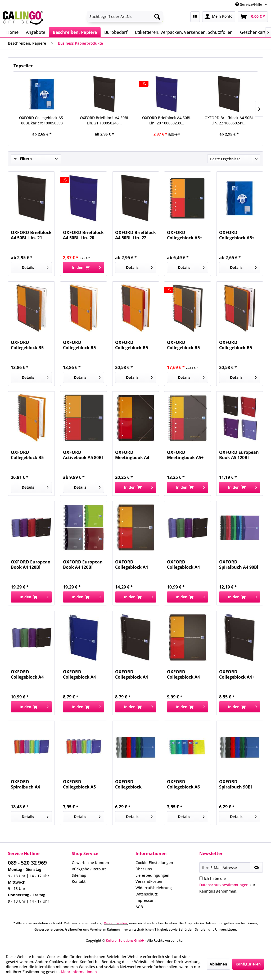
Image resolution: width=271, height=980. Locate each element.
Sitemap (79, 875)
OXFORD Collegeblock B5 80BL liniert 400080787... (131, 345)
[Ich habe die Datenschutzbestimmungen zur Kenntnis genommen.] (201, 878)
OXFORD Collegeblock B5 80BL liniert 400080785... (79, 345)
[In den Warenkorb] (83, 267)
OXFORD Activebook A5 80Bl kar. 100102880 (83, 455)
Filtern (23, 158)
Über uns (144, 868)
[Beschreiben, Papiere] (75, 32)
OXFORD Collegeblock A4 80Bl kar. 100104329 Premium (135, 564)
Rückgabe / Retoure (89, 868)
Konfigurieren (248, 964)
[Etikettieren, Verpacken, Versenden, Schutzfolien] (183, 32)
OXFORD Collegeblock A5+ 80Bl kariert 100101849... (184, 235)
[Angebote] (35, 32)
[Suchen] (157, 16)
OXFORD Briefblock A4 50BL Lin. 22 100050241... (229, 120)
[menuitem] (125, 16)
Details (35, 266)
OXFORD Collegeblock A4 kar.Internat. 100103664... (183, 674)
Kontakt (78, 881)
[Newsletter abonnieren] (256, 867)
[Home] (12, 32)
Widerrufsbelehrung (154, 887)
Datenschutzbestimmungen (224, 884)
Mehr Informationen (79, 971)
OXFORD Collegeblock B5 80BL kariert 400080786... (235, 345)
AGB (139, 906)
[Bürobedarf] (116, 32)
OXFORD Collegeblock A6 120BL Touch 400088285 (183, 784)
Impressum (146, 900)
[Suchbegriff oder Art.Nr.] (125, 16)
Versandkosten (149, 881)
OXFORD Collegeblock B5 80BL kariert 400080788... (183, 345)
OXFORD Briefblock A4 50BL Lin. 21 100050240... (104, 120)
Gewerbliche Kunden (90, 862)
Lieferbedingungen (152, 875)
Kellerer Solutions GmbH (125, 940)
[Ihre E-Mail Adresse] (224, 867)
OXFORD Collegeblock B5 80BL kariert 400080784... (27, 345)
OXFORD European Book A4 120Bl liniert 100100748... (31, 564)
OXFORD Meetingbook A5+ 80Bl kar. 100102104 (187, 455)
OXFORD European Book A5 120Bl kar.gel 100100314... (239, 455)
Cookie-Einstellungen (154, 862)
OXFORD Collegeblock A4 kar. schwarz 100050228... (131, 674)
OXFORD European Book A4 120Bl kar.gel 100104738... (83, 564)
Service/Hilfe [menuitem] (249, 4)
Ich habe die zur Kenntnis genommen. (227, 885)
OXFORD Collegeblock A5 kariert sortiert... (80, 784)
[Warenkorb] (253, 16)
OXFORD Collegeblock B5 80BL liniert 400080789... (27, 455)
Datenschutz (147, 894)
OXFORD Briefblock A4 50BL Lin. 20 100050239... (166, 120)
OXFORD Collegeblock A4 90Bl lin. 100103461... (183, 564)
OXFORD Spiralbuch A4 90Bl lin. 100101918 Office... (238, 564)
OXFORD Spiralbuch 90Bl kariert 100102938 (237, 784)
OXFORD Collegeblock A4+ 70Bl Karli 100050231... (236, 674)
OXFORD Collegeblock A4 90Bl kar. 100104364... (27, 674)
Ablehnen (218, 964)
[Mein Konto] (218, 16)
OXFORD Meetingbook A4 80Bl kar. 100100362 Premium (135, 455)
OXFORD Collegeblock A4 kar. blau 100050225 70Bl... (80, 674)
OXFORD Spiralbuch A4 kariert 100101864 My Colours (29, 784)
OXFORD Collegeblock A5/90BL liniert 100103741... (130, 784)
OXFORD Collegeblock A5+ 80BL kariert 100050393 (42, 120)
